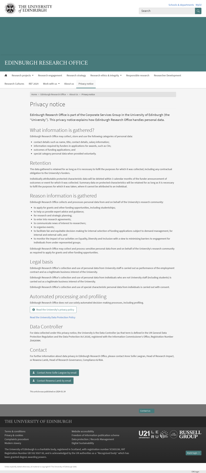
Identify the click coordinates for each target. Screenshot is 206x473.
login (196, 471)
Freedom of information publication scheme (95, 435)
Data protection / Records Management (93, 439)
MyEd (198, 4)
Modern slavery (13, 443)
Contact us (146, 410)
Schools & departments (181, 4)
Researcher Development (167, 75)
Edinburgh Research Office (53, 94)
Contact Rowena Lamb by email (51, 380)
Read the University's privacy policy (53, 309)
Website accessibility (83, 431)
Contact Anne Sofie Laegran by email (54, 372)
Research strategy (76, 75)
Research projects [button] (21, 75)
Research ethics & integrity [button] (104, 75)
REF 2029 (33, 83)
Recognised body (107, 453)
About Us (73, 94)
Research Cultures (14, 83)
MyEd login (193, 452)
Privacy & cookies (14, 435)
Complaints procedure (17, 439)
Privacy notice (86, 83)
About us (69, 83)
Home (34, 94)
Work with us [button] (50, 83)
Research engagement (50, 75)
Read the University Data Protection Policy (52, 317)
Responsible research (137, 75)
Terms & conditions (15, 431)
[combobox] (167, 11)
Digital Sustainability (83, 443)
